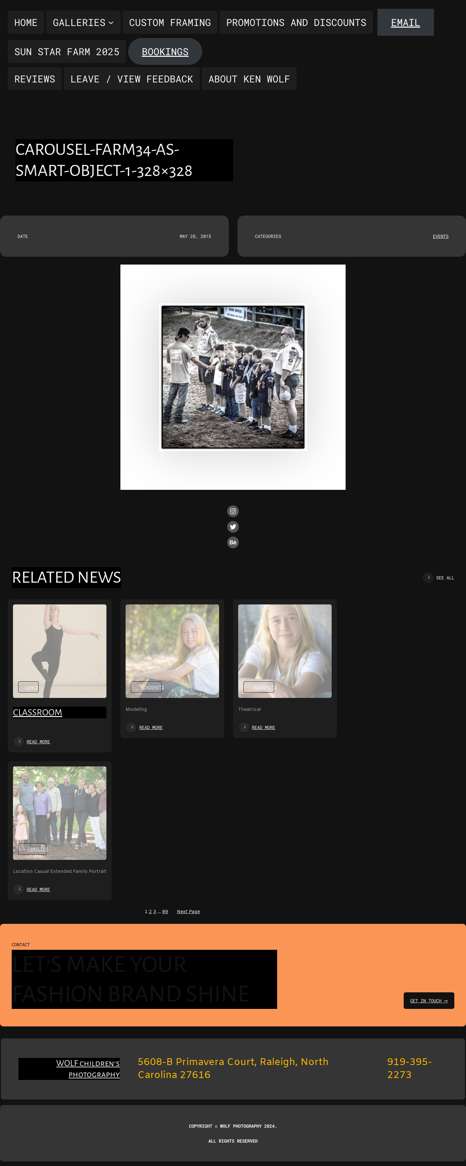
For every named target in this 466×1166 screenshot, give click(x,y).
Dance (31, 687)
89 (165, 912)
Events (440, 236)
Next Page (188, 912)
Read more (38, 741)
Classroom (37, 712)
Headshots (152, 687)
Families (37, 849)
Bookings (165, 51)
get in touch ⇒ (428, 1001)
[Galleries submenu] (83, 22)
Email (405, 22)
